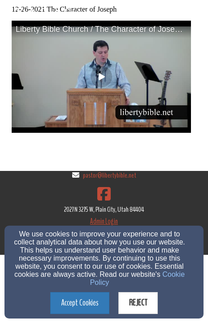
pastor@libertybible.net (109, 175)
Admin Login (104, 221)
